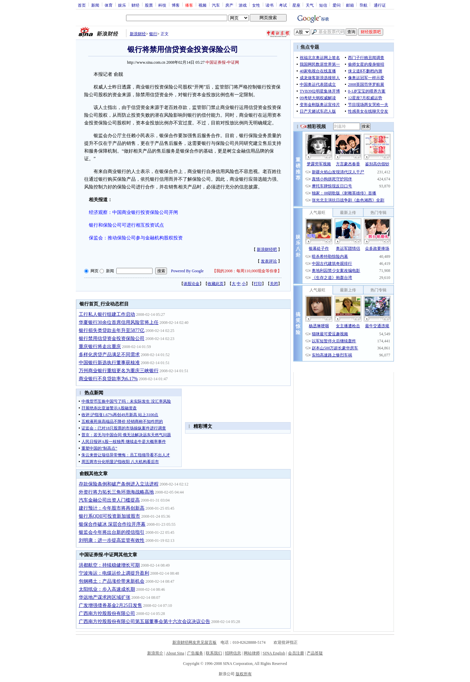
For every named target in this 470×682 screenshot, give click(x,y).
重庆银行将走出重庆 (100, 346)
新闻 (95, 5)
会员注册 (296, 653)
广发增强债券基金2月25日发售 (110, 605)
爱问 (337, 5)
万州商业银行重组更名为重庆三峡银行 (119, 370)
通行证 (380, 5)
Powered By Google (187, 271)
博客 (176, 5)
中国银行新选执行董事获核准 (109, 362)
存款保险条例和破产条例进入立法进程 (119, 484)
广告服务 (195, 653)
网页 (95, 271)
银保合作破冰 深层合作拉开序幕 (112, 524)
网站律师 (252, 653)
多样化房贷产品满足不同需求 (109, 354)
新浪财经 (138, 34)
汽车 (216, 5)
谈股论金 (191, 283)
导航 (363, 5)
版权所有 (244, 674)
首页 (82, 5)
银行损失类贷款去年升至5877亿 (111, 330)
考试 (283, 5)
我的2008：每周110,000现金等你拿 (247, 271)
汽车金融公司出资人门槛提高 (109, 500)
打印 (258, 283)
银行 (153, 34)
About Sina (175, 653)
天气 (310, 5)
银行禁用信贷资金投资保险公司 (111, 338)
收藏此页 (216, 283)
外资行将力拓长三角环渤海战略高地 (116, 492)
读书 (270, 5)
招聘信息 (233, 653)
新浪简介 (155, 653)
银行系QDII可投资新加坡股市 (109, 516)
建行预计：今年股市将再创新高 (111, 508)
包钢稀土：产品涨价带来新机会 (111, 581)
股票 (149, 5)
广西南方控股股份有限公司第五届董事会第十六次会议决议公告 (144, 621)
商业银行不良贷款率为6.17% (108, 378)
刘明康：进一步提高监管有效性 (111, 540)
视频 (202, 5)
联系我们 (214, 653)
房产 (229, 5)
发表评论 (269, 261)
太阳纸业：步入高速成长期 (107, 589)
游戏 (243, 5)
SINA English (273, 653)
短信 (323, 5)
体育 (109, 5)
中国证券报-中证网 (222, 62)
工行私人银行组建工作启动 (107, 314)
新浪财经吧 (267, 249)
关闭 (274, 283)
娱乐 (122, 5)
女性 (256, 5)
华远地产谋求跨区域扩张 (104, 597)
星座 (296, 5)
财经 (135, 5)
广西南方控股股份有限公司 (107, 613)
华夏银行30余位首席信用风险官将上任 (119, 322)
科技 (162, 5)
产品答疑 (315, 653)
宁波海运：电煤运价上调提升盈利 (114, 573)
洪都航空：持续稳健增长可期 (109, 565)
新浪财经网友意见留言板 (194, 642)
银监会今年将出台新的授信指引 (111, 532)
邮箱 (350, 5)
